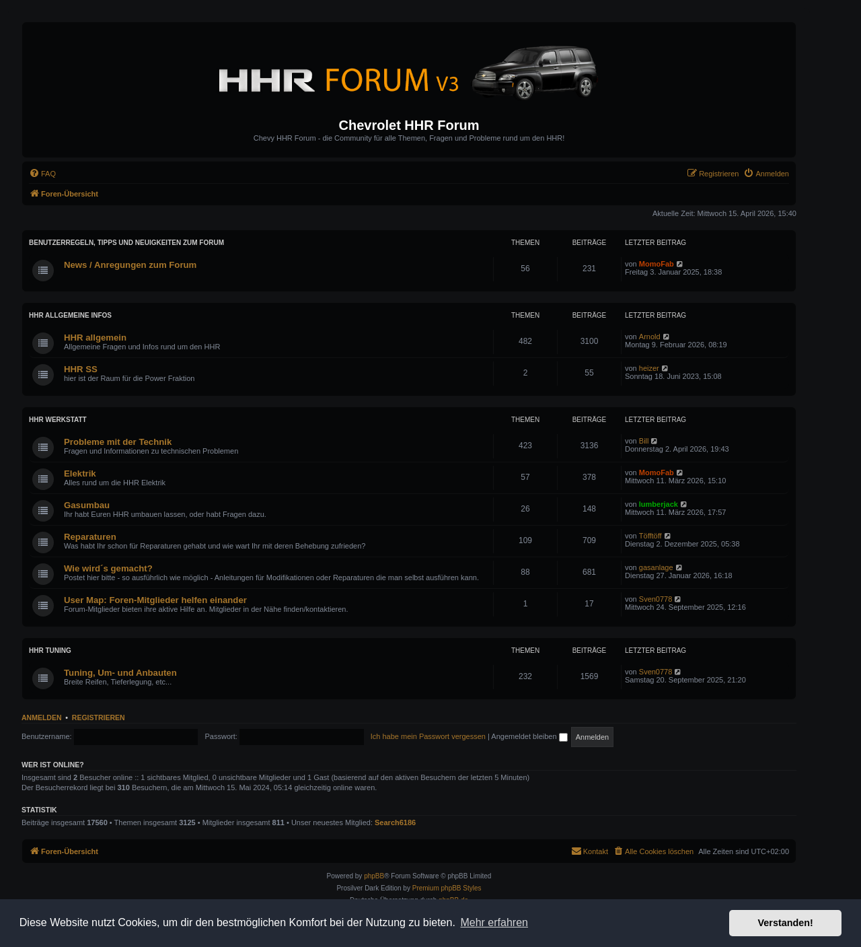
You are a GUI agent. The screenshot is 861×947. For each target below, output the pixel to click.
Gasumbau (87, 505)
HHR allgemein (95, 337)
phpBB (374, 876)
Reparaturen (90, 537)
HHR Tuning (50, 650)
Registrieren (98, 717)
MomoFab (656, 264)
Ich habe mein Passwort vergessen (428, 736)
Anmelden (42, 717)
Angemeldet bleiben (529, 736)
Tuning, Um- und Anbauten (120, 673)
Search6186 (395, 822)
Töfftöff (650, 536)
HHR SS (81, 369)
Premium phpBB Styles (447, 888)
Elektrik (80, 473)
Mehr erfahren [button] (494, 922)
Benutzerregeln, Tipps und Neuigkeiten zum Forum (126, 242)
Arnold (650, 336)
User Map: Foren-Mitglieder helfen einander (155, 600)
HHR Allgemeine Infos (70, 315)
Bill (644, 441)
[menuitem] (42, 174)
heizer (649, 368)
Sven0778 (656, 599)
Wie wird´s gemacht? (108, 568)
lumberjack (658, 504)
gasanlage (656, 567)
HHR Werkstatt (58, 419)
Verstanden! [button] (785, 922)
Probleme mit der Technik (118, 442)
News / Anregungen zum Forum (130, 265)
